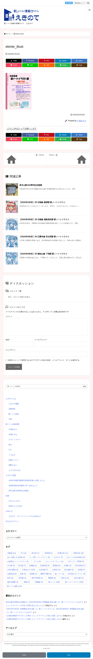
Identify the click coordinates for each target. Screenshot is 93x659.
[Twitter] (14, 61)
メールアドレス (40, 340)
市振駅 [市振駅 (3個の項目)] (33, 574)
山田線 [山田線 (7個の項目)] (81, 570)
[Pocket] (14, 65)
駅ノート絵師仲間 (12, 424)
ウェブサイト (11, 350)
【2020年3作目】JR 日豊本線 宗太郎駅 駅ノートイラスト (44, 237)
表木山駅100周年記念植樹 (30, 185)
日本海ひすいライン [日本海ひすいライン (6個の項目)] (76, 574)
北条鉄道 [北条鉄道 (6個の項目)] (44, 565)
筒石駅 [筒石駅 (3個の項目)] (22, 578)
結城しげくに (14, 460)
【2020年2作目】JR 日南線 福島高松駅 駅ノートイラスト (44, 219)
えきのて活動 (11, 475)
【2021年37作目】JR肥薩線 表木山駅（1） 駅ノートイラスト (29, 609)
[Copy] (79, 65)
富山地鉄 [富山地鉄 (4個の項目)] (69, 570)
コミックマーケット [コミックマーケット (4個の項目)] (54, 561)
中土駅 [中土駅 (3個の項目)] (11, 565)
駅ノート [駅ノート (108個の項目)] (54, 582)
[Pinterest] (46, 61)
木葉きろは (13, 434)
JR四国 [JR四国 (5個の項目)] (48, 553)
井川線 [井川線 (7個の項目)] (22, 565)
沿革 (10, 419)
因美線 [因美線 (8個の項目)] (56, 565)
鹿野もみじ (13, 465)
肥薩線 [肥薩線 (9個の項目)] (52, 578)
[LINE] (30, 65)
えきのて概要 (14, 404)
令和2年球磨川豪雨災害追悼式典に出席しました (27, 480)
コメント (9, 316)
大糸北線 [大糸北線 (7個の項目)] (43, 570)
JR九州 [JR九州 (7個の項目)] (35, 553)
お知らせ (9, 511)
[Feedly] (63, 65)
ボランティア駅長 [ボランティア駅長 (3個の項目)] (76, 561)
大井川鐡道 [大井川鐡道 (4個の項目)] (12, 570)
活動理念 (12, 409)
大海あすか (81, 121)
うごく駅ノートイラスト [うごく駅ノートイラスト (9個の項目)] (39, 557)
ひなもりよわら (14, 501)
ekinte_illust (20, 34)
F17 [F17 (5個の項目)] (23, 553)
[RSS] (46, 65)
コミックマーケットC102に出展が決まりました (24, 605)
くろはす (12, 455)
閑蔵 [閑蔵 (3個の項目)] (27, 582)
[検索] (88, 3)
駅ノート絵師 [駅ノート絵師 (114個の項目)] (14, 586)
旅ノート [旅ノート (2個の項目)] (59, 574)
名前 (8, 340)
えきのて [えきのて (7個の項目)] (58, 557)
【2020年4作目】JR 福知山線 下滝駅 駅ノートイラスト (43, 254)
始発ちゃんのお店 (15, 506)
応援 (7, 496)
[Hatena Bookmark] (79, 61)
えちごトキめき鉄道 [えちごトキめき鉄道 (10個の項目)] (75, 557)
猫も (10, 445)
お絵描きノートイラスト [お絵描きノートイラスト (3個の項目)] (17, 561)
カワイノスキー (14, 439)
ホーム (8, 34)
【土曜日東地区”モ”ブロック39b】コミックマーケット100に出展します (33, 616)
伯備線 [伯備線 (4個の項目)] (33, 565)
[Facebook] (30, 61)
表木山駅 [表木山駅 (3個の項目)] (78, 578)
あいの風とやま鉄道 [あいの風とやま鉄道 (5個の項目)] (16, 557)
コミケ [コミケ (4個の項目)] (37, 561)
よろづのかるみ (14, 470)
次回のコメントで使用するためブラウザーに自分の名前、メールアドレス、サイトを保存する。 (44, 360)
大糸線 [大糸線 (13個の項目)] (56, 570)
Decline (24, 655)
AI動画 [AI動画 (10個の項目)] (11, 553)
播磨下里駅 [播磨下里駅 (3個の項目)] (45, 574)
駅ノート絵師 (14, 414)
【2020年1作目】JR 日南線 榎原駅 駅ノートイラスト (42, 202)
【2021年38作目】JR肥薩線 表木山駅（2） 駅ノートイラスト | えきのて (55, 602)
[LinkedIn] (63, 61)
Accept (68, 655)
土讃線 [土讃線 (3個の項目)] (67, 565)
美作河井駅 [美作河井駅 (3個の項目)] (37, 578)
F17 (10, 450)
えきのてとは (11, 399)
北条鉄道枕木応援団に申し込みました (23, 485)
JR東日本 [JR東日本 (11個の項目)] (63, 553)
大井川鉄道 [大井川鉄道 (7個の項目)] (80, 565)
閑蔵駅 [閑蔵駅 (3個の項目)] (39, 582)
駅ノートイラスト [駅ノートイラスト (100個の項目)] (74, 582)
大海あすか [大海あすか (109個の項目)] (28, 570)
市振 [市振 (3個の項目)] (23, 574)
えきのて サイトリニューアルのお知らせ (25, 516)
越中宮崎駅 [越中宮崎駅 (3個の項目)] (12, 582)
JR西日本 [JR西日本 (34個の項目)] (78, 553)
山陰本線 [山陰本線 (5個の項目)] (12, 574)
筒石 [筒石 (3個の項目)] (10, 578)
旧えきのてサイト (12, 521)
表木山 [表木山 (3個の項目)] (65, 578)
